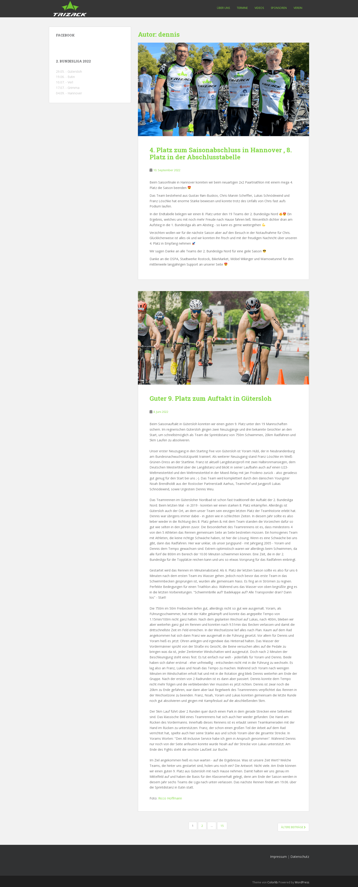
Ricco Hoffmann (170, 798)
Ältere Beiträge (293, 827)
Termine (242, 8)
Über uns (223, 8)
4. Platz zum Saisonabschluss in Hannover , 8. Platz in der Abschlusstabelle (221, 153)
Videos (259, 8)
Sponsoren (279, 8)
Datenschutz (299, 856)
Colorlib (272, 882)
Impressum (278, 856)
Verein (298, 8)
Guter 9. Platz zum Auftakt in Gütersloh (211, 398)
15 (222, 826)
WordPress (302, 882)
